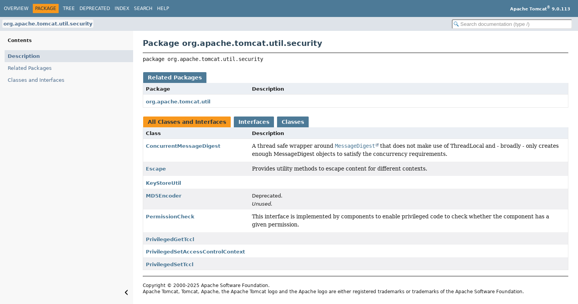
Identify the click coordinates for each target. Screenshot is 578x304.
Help (163, 8)
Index (122, 8)
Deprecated (94, 8)
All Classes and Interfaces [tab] (187, 122)
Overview (16, 8)
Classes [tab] (293, 122)
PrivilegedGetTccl (170, 239)
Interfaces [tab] (253, 122)
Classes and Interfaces (36, 80)
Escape (156, 169)
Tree (69, 8)
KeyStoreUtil (163, 183)
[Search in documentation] (512, 24)
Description (24, 56)
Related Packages (30, 68)
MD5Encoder (163, 196)
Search (143, 8)
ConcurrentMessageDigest (183, 146)
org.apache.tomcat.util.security (47, 24)
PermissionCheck (170, 217)
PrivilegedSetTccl (169, 264)
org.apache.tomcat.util (178, 102)
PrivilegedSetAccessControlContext (195, 252)
